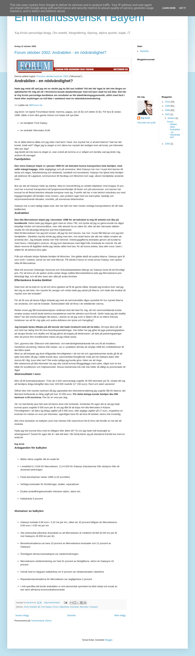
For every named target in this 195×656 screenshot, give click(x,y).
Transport (94, 607)
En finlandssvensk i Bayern (79, 17)
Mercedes (84, 607)
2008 (167, 110)
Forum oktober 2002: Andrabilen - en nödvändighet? (60, 52)
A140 (26, 607)
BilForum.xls (35, 105)
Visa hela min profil (146, 122)
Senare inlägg (22, 615)
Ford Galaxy (46, 607)
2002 (167, 114)
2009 (167, 106)
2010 (167, 102)
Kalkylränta (64, 607)
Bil (39, 607)
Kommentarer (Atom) (41, 620)
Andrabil (33, 607)
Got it (182, 8)
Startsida (71, 615)
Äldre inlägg (119, 615)
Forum (55, 607)
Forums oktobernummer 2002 (52, 76)
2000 (167, 144)
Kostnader (74, 607)
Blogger (108, 640)
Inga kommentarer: (52, 602)
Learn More (169, 8)
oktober (171, 118)
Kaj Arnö (145, 118)
